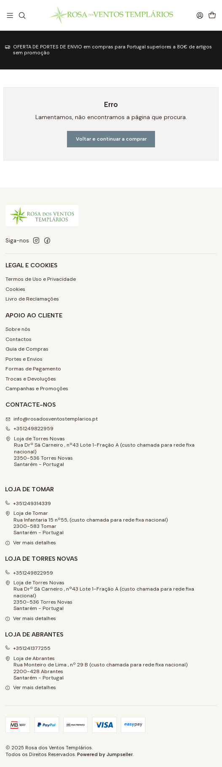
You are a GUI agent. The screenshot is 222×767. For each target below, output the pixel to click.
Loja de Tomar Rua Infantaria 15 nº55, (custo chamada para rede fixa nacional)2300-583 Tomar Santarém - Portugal (86, 523)
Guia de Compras (26, 349)
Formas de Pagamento (33, 368)
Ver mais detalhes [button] (30, 542)
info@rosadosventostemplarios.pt (51, 418)
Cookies (15, 289)
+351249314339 (28, 503)
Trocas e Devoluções (30, 379)
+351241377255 (28, 648)
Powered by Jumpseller (105, 754)
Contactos (18, 339)
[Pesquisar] (21, 15)
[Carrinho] (211, 15)
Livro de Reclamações (32, 299)
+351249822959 (29, 428)
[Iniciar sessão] (199, 15)
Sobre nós (17, 329)
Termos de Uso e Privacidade (40, 279)
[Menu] (10, 15)
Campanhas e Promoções (36, 388)
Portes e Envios (24, 359)
